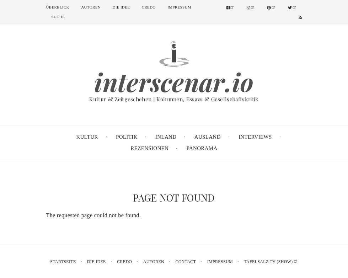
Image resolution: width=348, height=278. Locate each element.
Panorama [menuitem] (202, 148)
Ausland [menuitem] (207, 137)
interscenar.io (174, 81)
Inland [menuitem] (165, 137)
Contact (185, 261)
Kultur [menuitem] (87, 137)
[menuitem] (233, 7)
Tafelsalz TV (271, 261)
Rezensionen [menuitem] (149, 148)
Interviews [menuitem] (255, 137)
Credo (149, 7)
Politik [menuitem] (127, 137)
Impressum (179, 7)
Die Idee (121, 7)
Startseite (63, 261)
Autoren (91, 7)
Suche (58, 17)
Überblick (57, 7)
